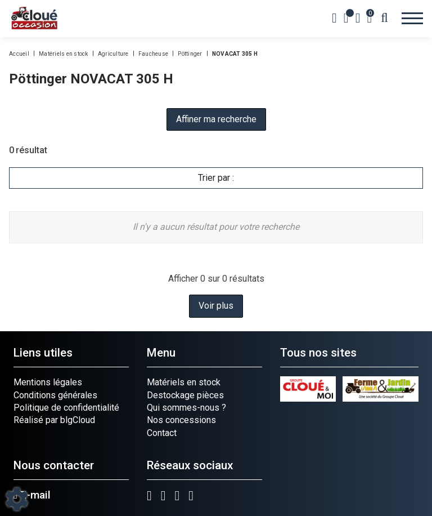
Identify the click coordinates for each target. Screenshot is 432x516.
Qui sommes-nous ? (186, 407)
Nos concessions (181, 420)
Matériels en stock (183, 382)
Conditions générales (55, 395)
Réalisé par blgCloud (54, 420)
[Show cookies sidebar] (17, 499)
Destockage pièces (185, 395)
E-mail (32, 495)
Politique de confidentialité (66, 407)
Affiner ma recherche (216, 119)
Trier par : (216, 177)
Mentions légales (48, 382)
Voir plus (216, 305)
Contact (162, 433)
